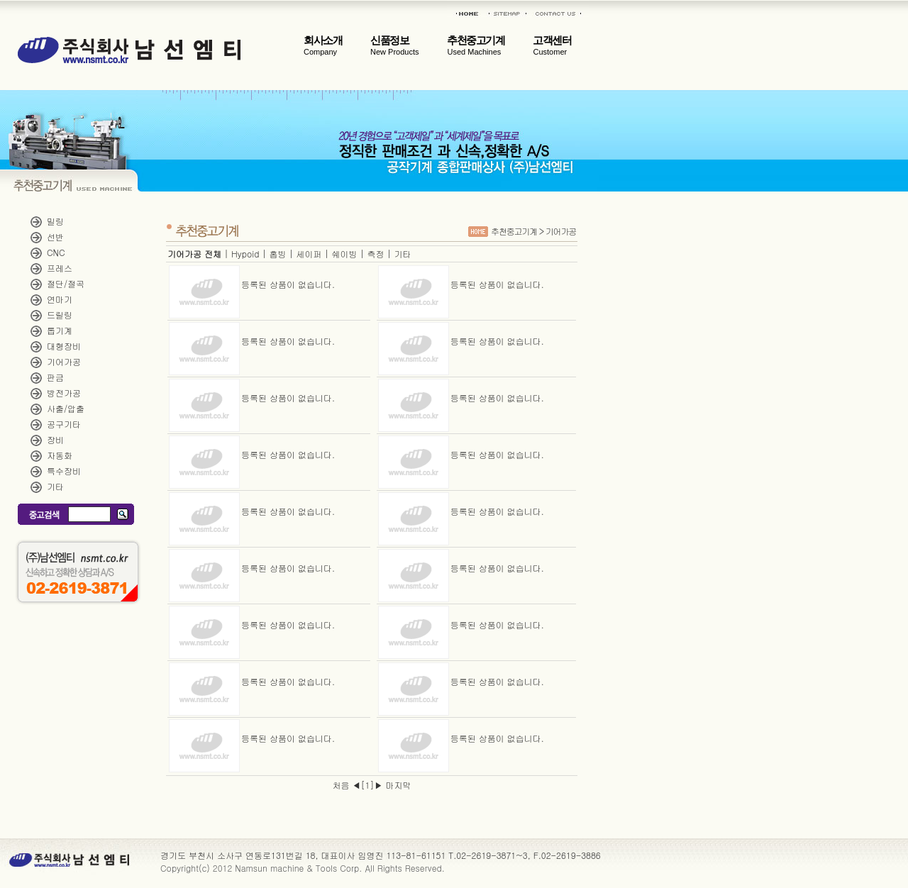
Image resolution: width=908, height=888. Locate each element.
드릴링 (59, 315)
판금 (55, 377)
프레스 (59, 268)
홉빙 (277, 254)
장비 (55, 439)
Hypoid (245, 254)
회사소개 (323, 45)
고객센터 (552, 45)
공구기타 (64, 424)
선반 (55, 237)
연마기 (59, 299)
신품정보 (394, 45)
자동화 (59, 455)
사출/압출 (65, 408)
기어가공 (64, 361)
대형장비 (64, 346)
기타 (55, 486)
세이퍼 (308, 254)
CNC (56, 252)
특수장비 (64, 471)
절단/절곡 (65, 283)
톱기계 (59, 330)
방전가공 (64, 393)
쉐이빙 (344, 254)
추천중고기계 (475, 45)
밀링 (55, 221)
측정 (375, 254)
